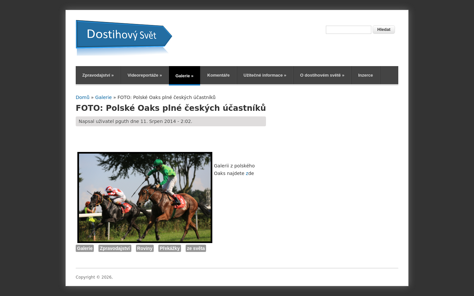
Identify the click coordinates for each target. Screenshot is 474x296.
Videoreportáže (144, 75)
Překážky (170, 248)
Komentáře (218, 75)
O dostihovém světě (322, 75)
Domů (83, 97)
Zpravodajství (98, 75)
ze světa (196, 248)
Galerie (184, 75)
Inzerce (365, 75)
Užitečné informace (265, 75)
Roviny (145, 248)
